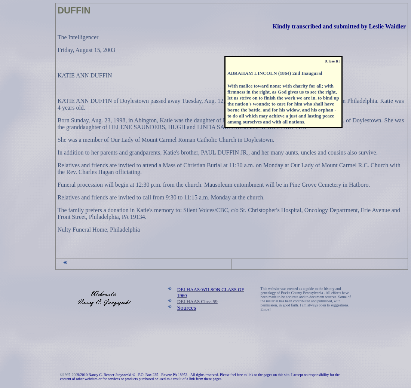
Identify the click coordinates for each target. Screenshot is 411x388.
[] (332, 61)
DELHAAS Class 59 (197, 301)
